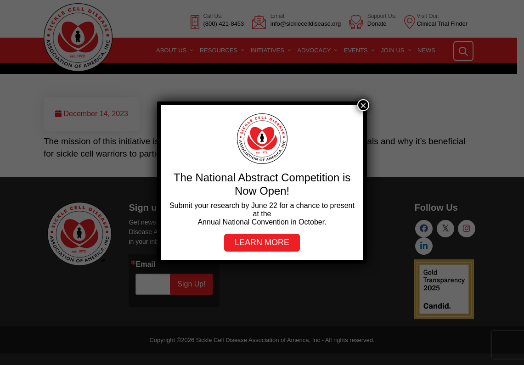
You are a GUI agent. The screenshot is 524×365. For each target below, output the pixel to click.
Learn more (262, 242)
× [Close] (363, 105)
